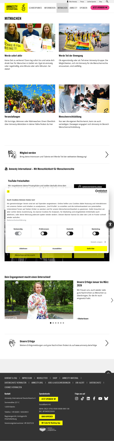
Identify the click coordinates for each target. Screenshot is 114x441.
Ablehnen (23, 249)
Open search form (107, 1)
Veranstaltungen (12, 116)
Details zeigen (96, 242)
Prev (2, 300)
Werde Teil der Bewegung (71, 55)
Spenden (83, 7)
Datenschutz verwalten (15, 382)
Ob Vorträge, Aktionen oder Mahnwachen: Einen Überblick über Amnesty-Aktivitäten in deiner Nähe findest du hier (30, 122)
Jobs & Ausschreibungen (59, 382)
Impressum (27, 378)
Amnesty (73, 7)
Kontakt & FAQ (11, 378)
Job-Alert (79, 382)
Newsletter (42, 378)
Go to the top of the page (108, 373)
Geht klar (90, 249)
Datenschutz (95, 382)
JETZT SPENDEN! (47, 399)
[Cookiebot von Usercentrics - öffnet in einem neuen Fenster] (97, 191)
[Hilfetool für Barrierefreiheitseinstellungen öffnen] (110, 224)
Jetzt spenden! (99, 7)
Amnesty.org (37, 382)
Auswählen (56, 249)
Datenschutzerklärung (16, 220)
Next (112, 300)
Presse (82, 1)
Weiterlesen (83, 318)
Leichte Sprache (91, 1)
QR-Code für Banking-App (50, 423)
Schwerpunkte (35, 7)
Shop (100, 1)
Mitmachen (62, 7)
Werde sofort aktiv (13, 55)
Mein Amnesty (73, 1)
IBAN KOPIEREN (47, 416)
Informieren (49, 7)
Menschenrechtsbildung (70, 116)
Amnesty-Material (70, 378)
